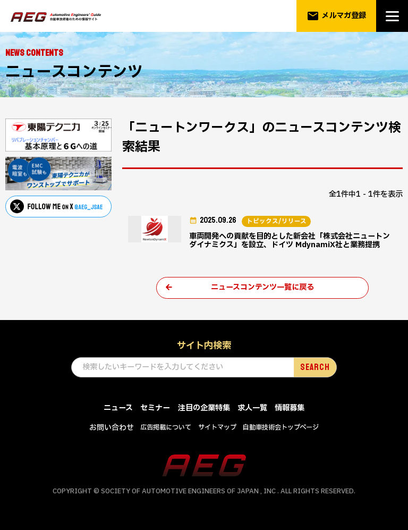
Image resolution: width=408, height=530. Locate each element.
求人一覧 (252, 409)
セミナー (155, 409)
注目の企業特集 (204, 409)
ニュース (118, 409)
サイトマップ (217, 429)
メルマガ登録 (337, 16)
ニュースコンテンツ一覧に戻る (262, 289)
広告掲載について (165, 429)
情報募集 (289, 409)
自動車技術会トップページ (281, 429)
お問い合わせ (111, 429)
